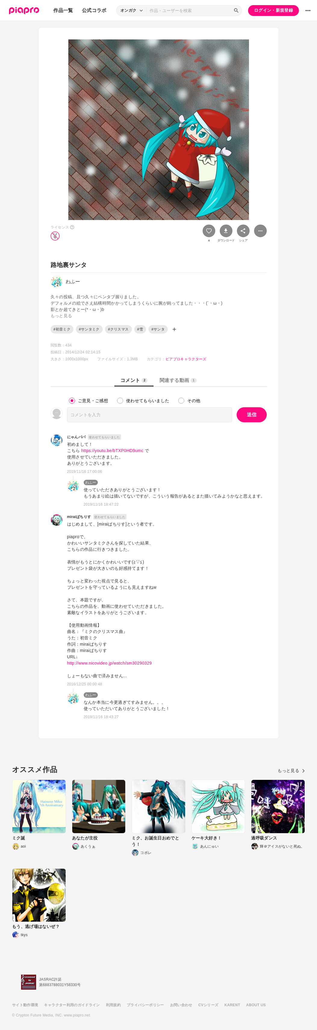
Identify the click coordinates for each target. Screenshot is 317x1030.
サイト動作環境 (25, 1005)
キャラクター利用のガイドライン (72, 1005)
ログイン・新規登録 (273, 10)
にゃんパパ (76, 437)
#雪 (140, 329)
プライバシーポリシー (145, 1005)
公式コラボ (94, 10)
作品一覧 (63, 10)
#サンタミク (89, 329)
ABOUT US (256, 1005)
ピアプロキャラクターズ (186, 359)
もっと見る (291, 770)
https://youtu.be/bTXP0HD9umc (112, 450)
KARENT (232, 1005)
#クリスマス (118, 329)
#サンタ (158, 329)
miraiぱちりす (79, 517)
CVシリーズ (208, 1005)
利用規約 (113, 1005)
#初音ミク (62, 329)
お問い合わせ (181, 1005)
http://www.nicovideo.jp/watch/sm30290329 (109, 663)
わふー (90, 482)
